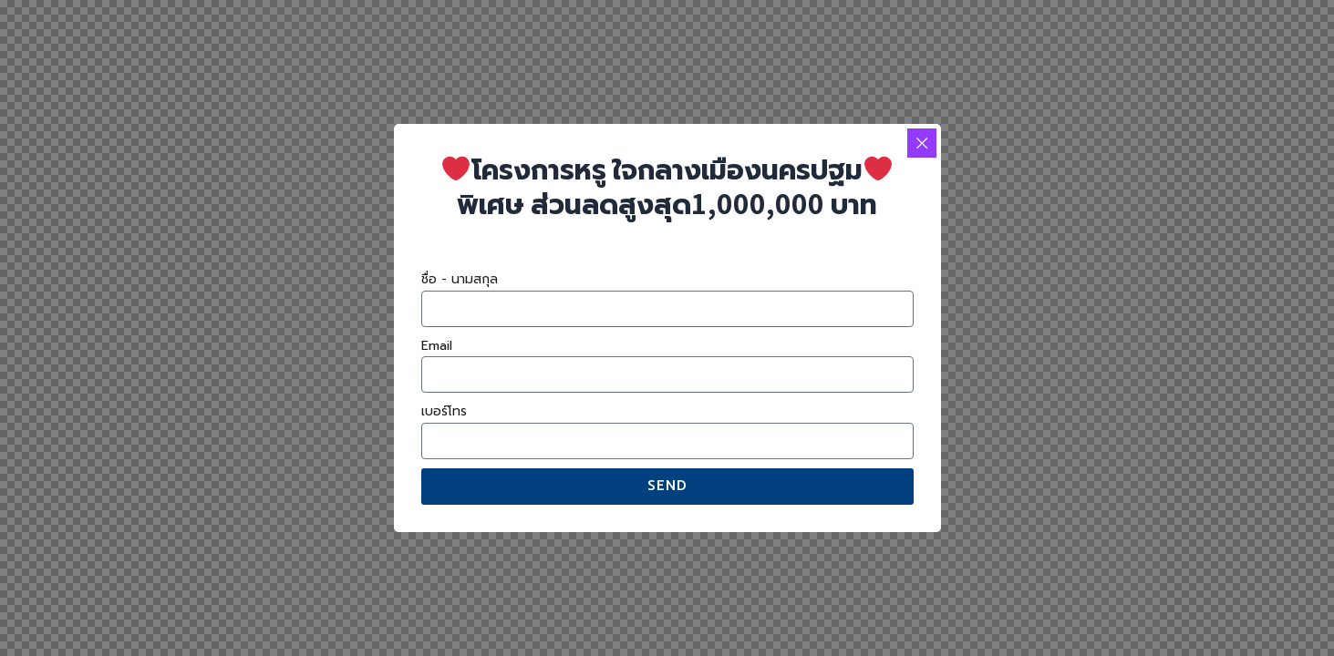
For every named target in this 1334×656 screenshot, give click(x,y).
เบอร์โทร (444, 411)
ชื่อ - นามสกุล (459, 279)
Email (436, 345)
